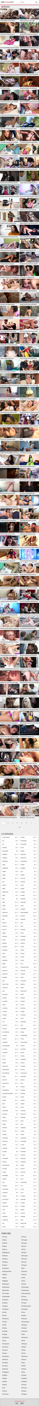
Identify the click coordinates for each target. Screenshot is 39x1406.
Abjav (4, 1240)
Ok (3, 1388)
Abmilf (5, 1243)
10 (19, 827)
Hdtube (5, 1331)
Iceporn (5, 1350)
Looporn (5, 1366)
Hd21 (4, 1325)
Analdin (5, 1256)
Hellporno (5, 1337)
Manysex (5, 1369)
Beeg (4, 1278)
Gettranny (5, 1318)
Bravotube (6, 1290)
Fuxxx (4, 1315)
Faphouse (5, 1309)
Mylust (5, 1381)
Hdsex (4, 1328)
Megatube (5, 1372)
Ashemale (5, 1268)
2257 (16, 1403)
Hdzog (4, 1334)
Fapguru (5, 1306)
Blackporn (5, 1284)
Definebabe (6, 1296)
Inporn (5, 1353)
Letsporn (5, 1362)
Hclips (4, 1322)
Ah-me (4, 1249)
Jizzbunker (6, 1356)
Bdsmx (5, 1274)
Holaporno (6, 1344)
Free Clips (7, 2)
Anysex (5, 1265)
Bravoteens (6, 1287)
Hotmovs (5, 1347)
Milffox (5, 1375)
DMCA (22, 1403)
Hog (4, 1340)
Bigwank (5, 1281)
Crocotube (6, 1293)
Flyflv (4, 1312)
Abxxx (4, 1246)
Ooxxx (4, 1391)
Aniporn (5, 1259)
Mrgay (4, 1378)
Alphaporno (6, 1252)
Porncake (5, 1394)
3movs (5, 1237)
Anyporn (5, 1262)
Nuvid (4, 1385)
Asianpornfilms (7, 1271)
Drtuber (5, 1303)
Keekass (5, 1359)
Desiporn (5, 1300)
